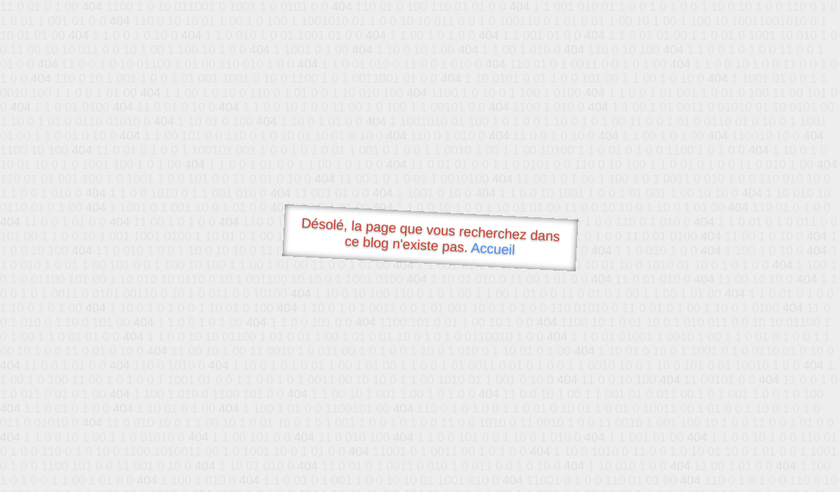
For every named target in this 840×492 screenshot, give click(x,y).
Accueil (493, 248)
